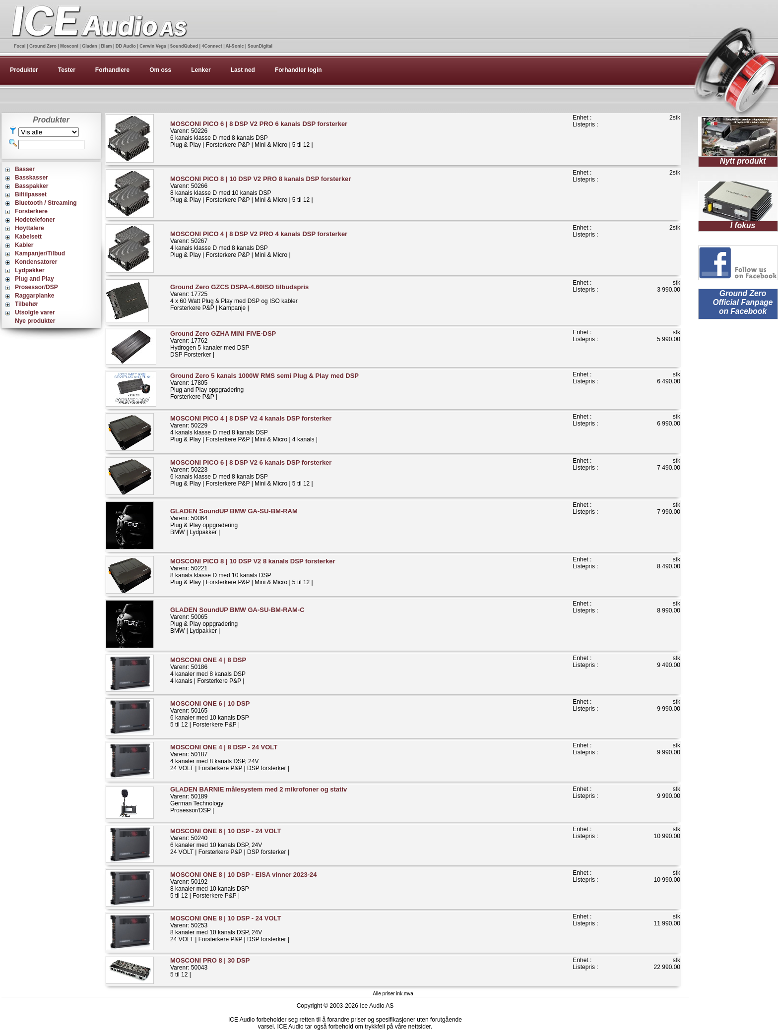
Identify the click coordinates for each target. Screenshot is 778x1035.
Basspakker (31, 186)
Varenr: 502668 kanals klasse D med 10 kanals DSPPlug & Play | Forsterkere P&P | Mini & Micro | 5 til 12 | (260, 189)
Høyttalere (29, 228)
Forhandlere (112, 69)
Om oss (160, 69)
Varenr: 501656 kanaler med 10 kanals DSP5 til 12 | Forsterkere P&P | (210, 714)
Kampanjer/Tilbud (40, 253)
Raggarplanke (34, 295)
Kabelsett (28, 236)
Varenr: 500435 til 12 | (210, 967)
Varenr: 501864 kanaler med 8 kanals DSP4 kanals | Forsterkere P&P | (208, 670)
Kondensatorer (36, 261)
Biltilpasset (31, 194)
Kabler (24, 245)
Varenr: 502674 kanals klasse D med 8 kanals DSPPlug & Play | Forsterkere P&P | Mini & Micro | (258, 244)
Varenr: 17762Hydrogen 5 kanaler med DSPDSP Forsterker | (223, 344)
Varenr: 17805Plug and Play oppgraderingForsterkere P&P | (264, 386)
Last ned (243, 69)
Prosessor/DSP (36, 287)
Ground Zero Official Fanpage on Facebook (743, 302)
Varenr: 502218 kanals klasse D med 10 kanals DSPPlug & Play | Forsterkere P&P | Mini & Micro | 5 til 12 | (252, 571)
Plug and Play (34, 278)
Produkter (24, 69)
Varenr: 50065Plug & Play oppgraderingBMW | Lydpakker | (237, 620)
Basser (25, 169)
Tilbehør (26, 304)
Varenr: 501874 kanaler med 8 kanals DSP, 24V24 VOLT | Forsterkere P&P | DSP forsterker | (229, 757)
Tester (66, 69)
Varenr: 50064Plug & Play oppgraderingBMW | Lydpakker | (234, 521)
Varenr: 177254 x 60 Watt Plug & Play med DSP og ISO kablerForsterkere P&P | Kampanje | (239, 297)
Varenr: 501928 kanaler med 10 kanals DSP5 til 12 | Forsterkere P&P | (243, 885)
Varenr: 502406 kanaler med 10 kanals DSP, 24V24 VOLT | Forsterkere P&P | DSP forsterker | (229, 841)
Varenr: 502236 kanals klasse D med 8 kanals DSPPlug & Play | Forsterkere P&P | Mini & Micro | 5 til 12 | (250, 473)
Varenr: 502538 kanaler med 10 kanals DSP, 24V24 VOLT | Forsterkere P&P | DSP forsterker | (229, 928)
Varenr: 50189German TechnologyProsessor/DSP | (258, 800)
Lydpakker (30, 270)
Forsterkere (31, 211)
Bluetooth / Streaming (46, 202)
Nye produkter (35, 320)
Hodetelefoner (35, 219)
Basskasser (31, 177)
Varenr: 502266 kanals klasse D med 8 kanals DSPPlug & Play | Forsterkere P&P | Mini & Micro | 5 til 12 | (258, 134)
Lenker (200, 69)
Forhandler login (298, 69)
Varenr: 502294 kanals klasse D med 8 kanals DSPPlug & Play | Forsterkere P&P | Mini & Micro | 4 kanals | (250, 429)
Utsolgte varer (35, 312)
